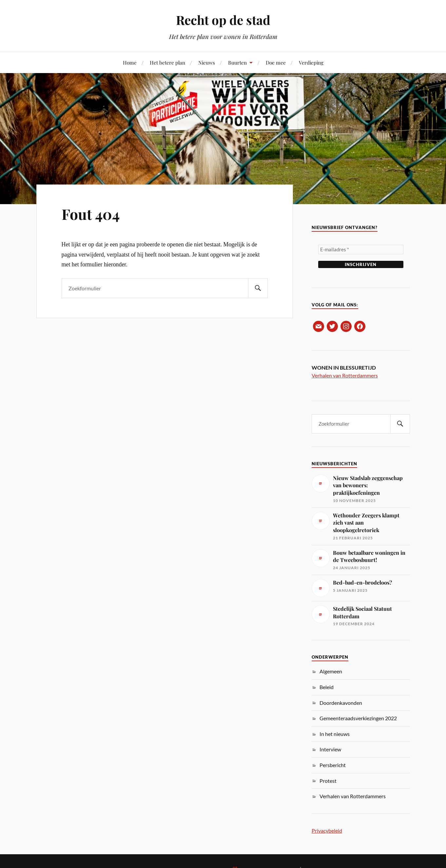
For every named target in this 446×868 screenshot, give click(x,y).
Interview (330, 749)
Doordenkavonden (341, 703)
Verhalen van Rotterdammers (345, 375)
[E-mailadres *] (360, 249)
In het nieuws (335, 734)
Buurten (237, 62)
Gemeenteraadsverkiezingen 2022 (358, 718)
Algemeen (331, 671)
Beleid (327, 687)
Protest (328, 781)
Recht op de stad (223, 19)
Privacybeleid (327, 830)
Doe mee (276, 62)
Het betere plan (167, 62)
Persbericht (333, 765)
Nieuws (206, 62)
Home (130, 62)
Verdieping (311, 62)
